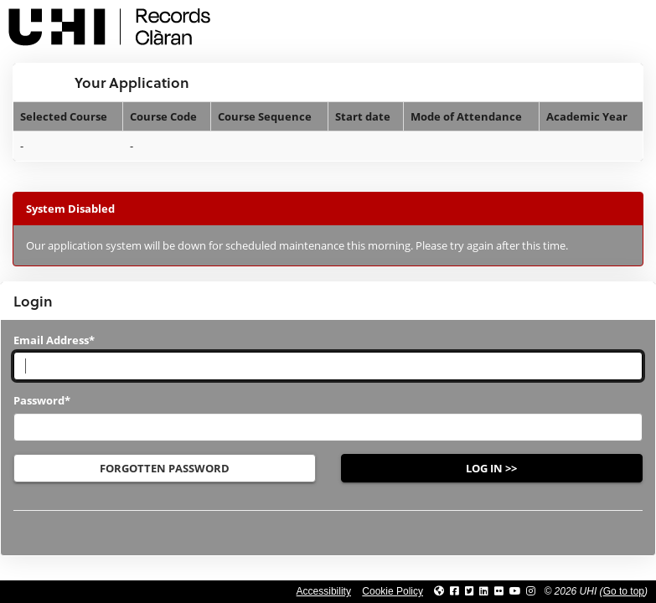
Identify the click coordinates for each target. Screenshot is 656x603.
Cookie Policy (392, 591)
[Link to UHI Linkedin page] (483, 591)
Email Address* (54, 340)
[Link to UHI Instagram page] (530, 591)
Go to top (623, 591)
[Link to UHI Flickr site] (499, 591)
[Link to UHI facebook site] (454, 591)
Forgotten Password (165, 468)
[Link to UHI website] (439, 591)
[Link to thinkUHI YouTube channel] (515, 591)
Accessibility (324, 591)
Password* (41, 400)
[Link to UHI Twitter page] (469, 591)
